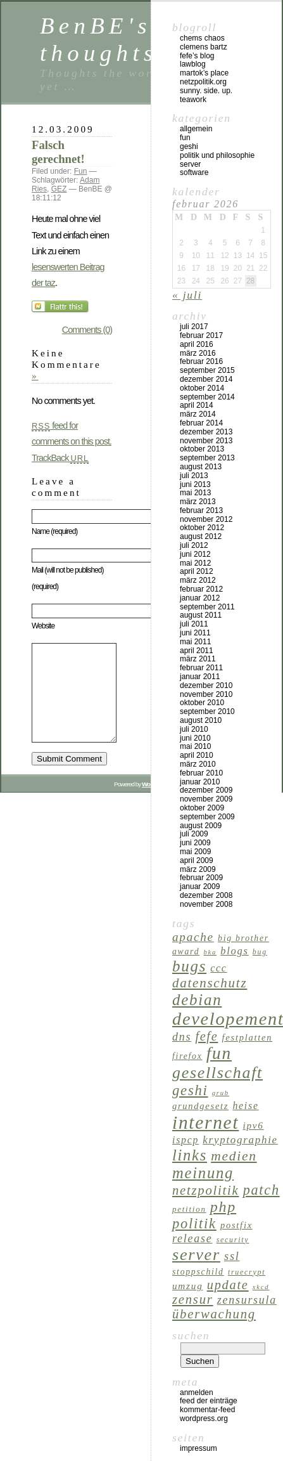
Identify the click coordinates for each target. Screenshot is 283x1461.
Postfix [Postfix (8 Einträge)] (236, 1225)
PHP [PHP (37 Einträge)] (223, 1206)
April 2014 (196, 405)
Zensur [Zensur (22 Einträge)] (192, 1299)
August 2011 (201, 615)
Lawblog (193, 64)
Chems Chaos (202, 38)
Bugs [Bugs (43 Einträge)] (189, 966)
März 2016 (198, 353)
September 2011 (207, 606)
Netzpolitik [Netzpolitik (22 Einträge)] (205, 1190)
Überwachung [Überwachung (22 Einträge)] (214, 1314)
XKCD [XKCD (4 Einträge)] (261, 1286)
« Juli (187, 295)
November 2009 (206, 799)
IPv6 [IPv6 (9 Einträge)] (252, 1125)
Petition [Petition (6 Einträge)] (189, 1209)
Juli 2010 (194, 729)
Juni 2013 (195, 484)
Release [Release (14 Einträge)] (192, 1238)
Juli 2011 (194, 624)
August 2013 (201, 466)
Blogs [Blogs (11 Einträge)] (234, 951)
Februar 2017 (201, 335)
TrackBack (60, 458)
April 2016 (196, 344)
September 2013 (207, 457)
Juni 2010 (195, 738)
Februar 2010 (201, 773)
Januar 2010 (200, 781)
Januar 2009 (200, 886)
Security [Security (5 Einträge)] (233, 1239)
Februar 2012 (201, 589)
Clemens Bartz (203, 46)
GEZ (59, 189)
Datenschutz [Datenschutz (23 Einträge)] (209, 982)
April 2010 (196, 755)
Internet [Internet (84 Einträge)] (205, 1122)
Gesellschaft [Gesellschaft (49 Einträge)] (217, 1072)
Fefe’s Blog (197, 55)
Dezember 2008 (206, 895)
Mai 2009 (195, 851)
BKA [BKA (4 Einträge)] (210, 952)
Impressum (198, 1448)
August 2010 (201, 720)
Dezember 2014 (206, 379)
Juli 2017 (194, 326)
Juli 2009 (194, 833)
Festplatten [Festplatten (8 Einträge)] (247, 1037)
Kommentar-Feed (207, 1409)
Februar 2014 (201, 423)
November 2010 (206, 694)
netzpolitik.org (203, 81)
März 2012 (198, 580)
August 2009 (201, 825)
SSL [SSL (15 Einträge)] (232, 1256)
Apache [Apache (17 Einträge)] (193, 937)
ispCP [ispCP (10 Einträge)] (185, 1139)
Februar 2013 (201, 510)
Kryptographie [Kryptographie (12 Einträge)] (240, 1140)
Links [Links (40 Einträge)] (189, 1155)
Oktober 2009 (202, 807)
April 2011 (196, 650)
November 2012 (206, 519)
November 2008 (206, 904)
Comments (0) (87, 330)
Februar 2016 (201, 361)
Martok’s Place (204, 72)
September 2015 (207, 370)
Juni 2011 (195, 632)
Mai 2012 (195, 563)
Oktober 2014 (202, 388)
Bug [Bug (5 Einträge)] (260, 951)
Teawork (193, 99)
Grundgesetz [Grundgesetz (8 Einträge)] (200, 1106)
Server (190, 164)
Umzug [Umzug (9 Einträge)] (187, 1285)
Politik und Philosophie (217, 155)
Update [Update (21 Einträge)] (228, 1285)
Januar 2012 (200, 598)
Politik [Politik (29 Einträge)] (194, 1223)
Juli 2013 (194, 475)
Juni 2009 (195, 842)
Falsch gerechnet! (58, 152)
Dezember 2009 (206, 790)
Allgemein (196, 128)
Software (194, 172)
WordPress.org (204, 1418)
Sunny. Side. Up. (206, 90)
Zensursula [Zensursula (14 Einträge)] (247, 1300)
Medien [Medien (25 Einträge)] (233, 1156)
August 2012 (201, 536)
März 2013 (198, 501)
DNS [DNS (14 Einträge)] (181, 1036)
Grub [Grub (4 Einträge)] (220, 1092)
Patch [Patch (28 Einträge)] (261, 1190)
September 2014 (207, 397)
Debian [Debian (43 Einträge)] (197, 999)
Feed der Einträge (208, 1400)
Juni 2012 (195, 554)
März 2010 (198, 764)
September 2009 (207, 816)
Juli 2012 (194, 545)
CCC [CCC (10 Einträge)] (218, 968)
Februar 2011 (201, 667)
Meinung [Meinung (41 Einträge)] (203, 1172)
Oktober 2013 (202, 449)
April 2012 (196, 571)
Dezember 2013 (206, 431)
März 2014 (198, 414)
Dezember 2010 (206, 685)
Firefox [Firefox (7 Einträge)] (187, 1056)
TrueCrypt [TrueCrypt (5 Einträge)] (246, 1272)
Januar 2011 (200, 676)
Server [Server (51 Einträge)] (196, 1254)
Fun (80, 171)
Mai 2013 (195, 492)
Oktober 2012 (202, 527)
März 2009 (198, 869)
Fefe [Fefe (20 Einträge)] (206, 1036)
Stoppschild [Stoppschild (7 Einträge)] (198, 1271)
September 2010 (207, 711)
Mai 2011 (195, 641)
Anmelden (196, 1392)
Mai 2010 (195, 746)
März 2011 (198, 658)
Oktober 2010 (202, 702)
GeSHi (189, 146)
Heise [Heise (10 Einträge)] (245, 1105)
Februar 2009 (201, 877)
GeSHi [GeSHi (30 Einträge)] (190, 1090)
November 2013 (206, 440)
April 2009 (196, 860)
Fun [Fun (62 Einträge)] (219, 1053)
